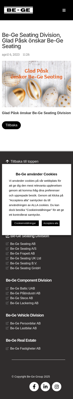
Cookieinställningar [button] (25, 223)
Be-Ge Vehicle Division (25, 315)
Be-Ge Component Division (29, 280)
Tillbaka (11, 125)
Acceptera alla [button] (50, 223)
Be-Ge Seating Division (27, 236)
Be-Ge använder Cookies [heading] (36, 174)
